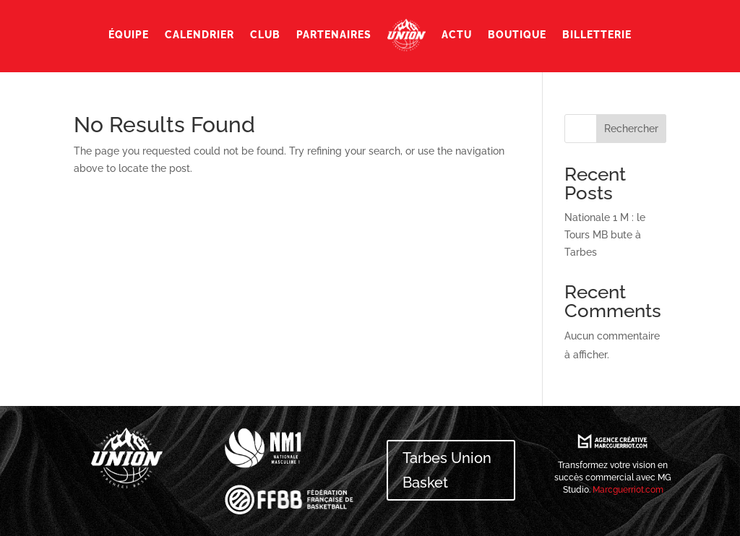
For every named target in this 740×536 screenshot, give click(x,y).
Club (265, 34)
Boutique (517, 34)
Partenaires (333, 34)
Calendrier (199, 34)
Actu (457, 34)
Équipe (128, 34)
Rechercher (631, 128)
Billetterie (597, 34)
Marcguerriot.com (628, 490)
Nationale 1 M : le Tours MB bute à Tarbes (604, 235)
